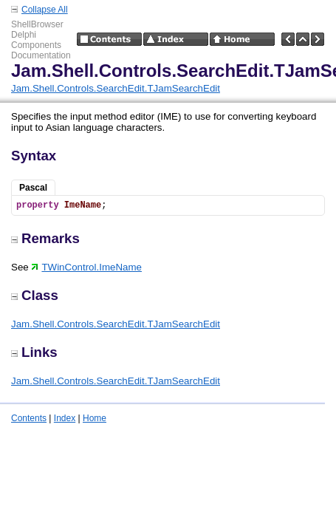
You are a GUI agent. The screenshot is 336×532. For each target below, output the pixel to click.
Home (94, 418)
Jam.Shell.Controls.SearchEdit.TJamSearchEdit (115, 88)
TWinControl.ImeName (86, 267)
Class (34, 295)
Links (34, 352)
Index (64, 418)
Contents (29, 418)
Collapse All (44, 9)
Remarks (45, 238)
